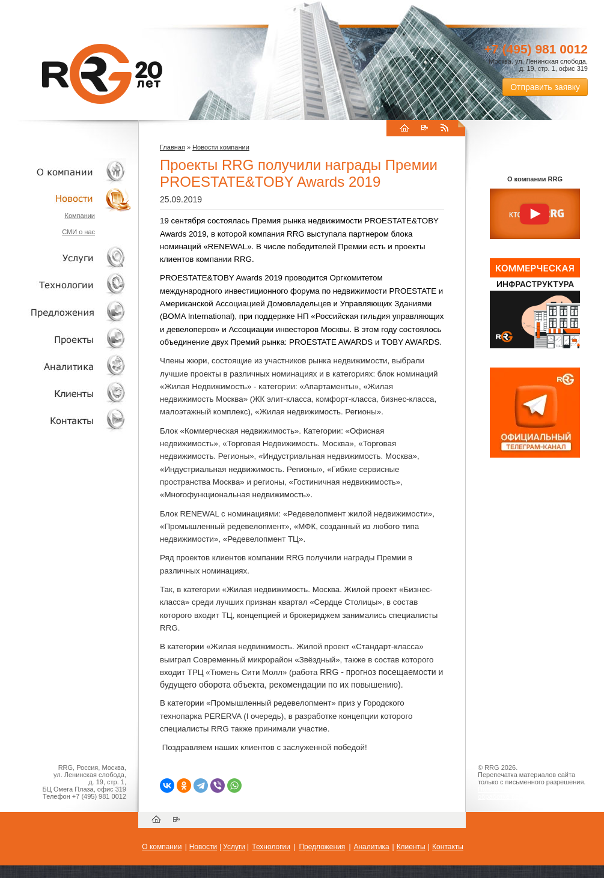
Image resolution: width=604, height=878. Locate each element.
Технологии (66, 284)
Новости (69, 198)
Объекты (66, 311)
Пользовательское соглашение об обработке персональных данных (530, 793)
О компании (66, 171)
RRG (102, 74)
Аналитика (66, 366)
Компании (79, 215)
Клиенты (66, 393)
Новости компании (220, 147)
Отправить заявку (545, 87)
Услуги (66, 257)
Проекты (66, 339)
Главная (172, 147)
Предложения (322, 847)
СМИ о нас (78, 231)
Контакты (66, 420)
